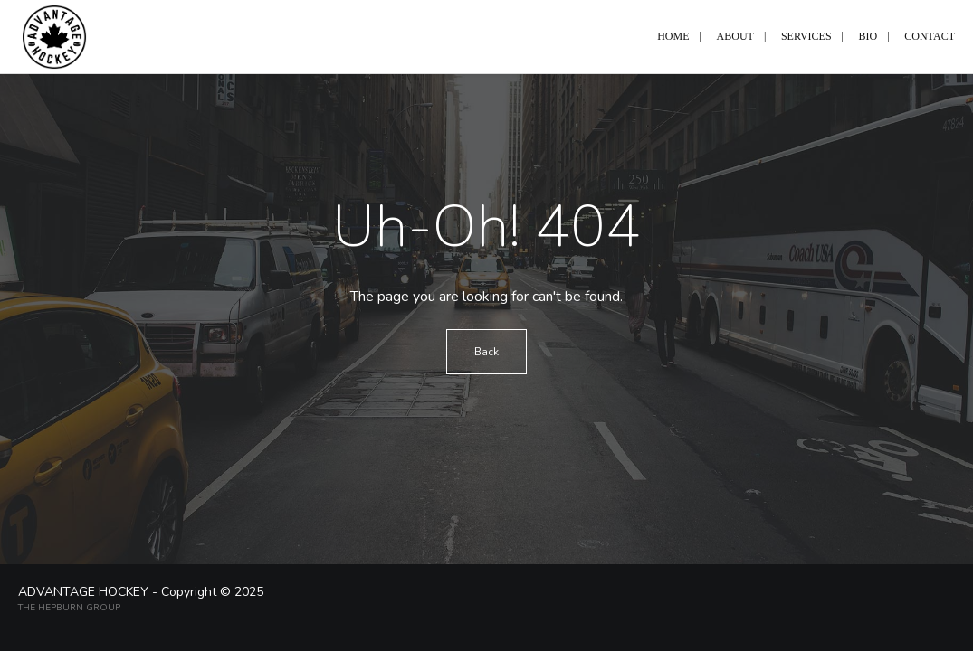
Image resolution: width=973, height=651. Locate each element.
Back (486, 351)
